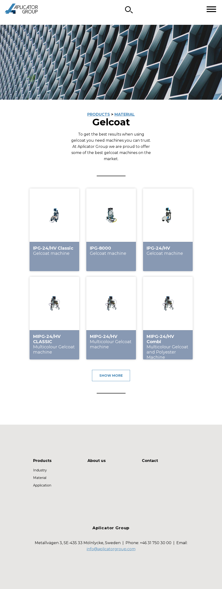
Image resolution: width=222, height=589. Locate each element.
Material (39, 478)
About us (96, 460)
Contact (150, 460)
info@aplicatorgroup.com (111, 549)
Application (42, 485)
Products (42, 460)
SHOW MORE (111, 375)
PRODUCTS (98, 114)
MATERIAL (124, 114)
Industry (40, 470)
